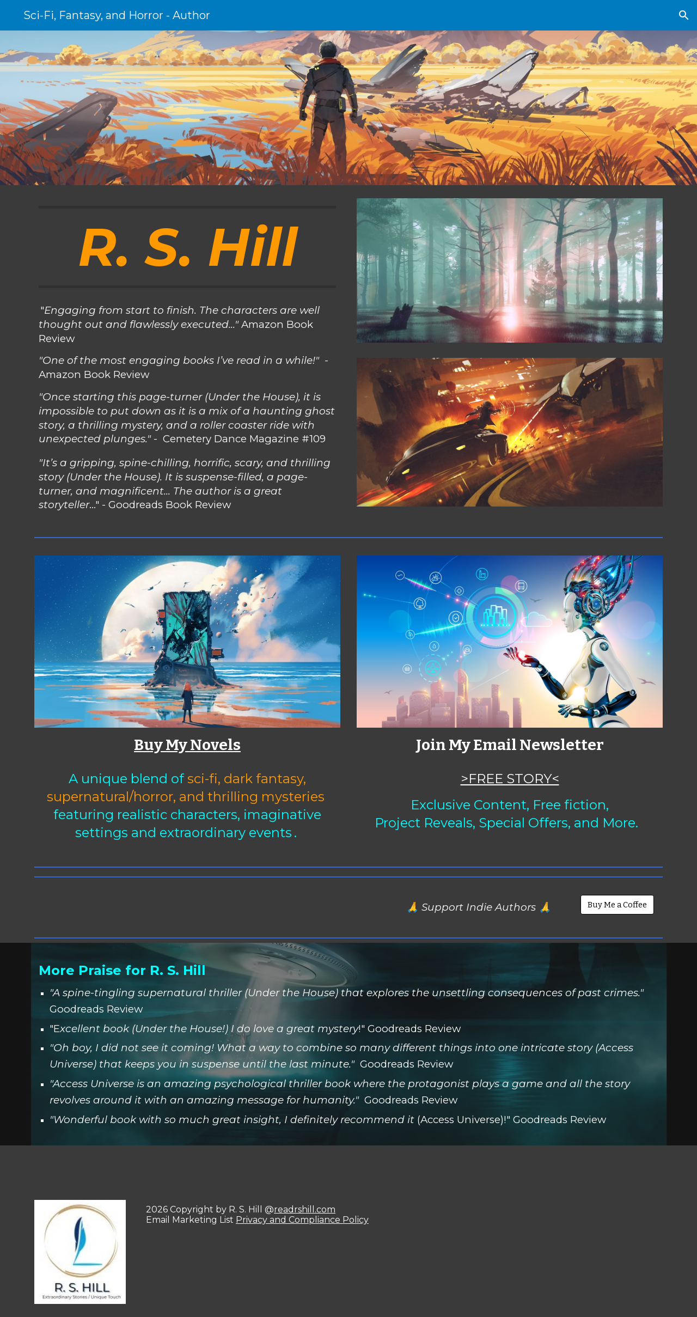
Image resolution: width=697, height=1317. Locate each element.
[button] (684, 15)
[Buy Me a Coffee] (617, 905)
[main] (187, 247)
